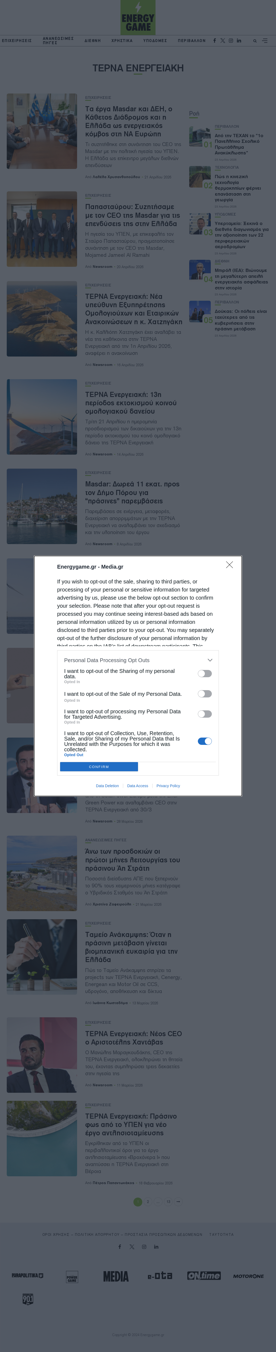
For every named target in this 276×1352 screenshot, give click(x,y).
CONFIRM (99, 767)
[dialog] (138, 676)
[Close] (231, 566)
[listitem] (138, 660)
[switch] (205, 673)
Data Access (137, 786)
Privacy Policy (168, 786)
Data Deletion (107, 786)
